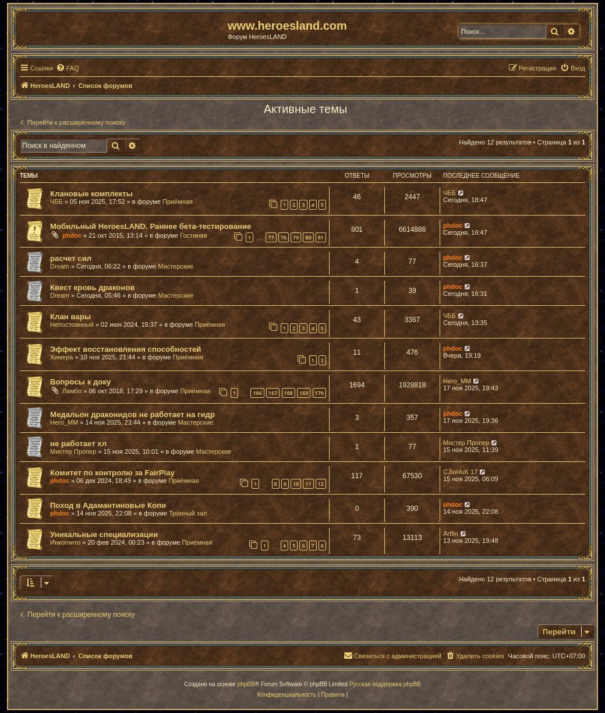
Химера (61, 357)
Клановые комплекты (91, 193)
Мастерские (175, 266)
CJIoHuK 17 (460, 471)
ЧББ (56, 201)
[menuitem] (67, 68)
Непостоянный (72, 324)
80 (308, 237)
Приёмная (177, 201)
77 (271, 237)
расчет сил (70, 258)
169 (303, 393)
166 (257, 393)
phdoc (72, 235)
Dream (59, 266)
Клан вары (70, 316)
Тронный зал (188, 513)
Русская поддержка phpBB (385, 684)
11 (308, 484)
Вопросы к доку (80, 381)
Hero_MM (457, 380)
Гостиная (193, 235)
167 (272, 393)
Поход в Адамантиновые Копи (108, 505)
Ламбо (72, 390)
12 (321, 484)
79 (296, 237)
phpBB (246, 684)
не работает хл (78, 443)
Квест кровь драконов (92, 287)
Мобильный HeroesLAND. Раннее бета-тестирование (150, 226)
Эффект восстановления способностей (125, 349)
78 (283, 237)
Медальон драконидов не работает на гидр (132, 414)
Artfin (450, 533)
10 (296, 484)
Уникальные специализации (104, 534)
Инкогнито (65, 542)
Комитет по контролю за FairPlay (112, 472)
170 (319, 393)
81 (321, 237)
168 (288, 393)
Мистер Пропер (73, 451)
